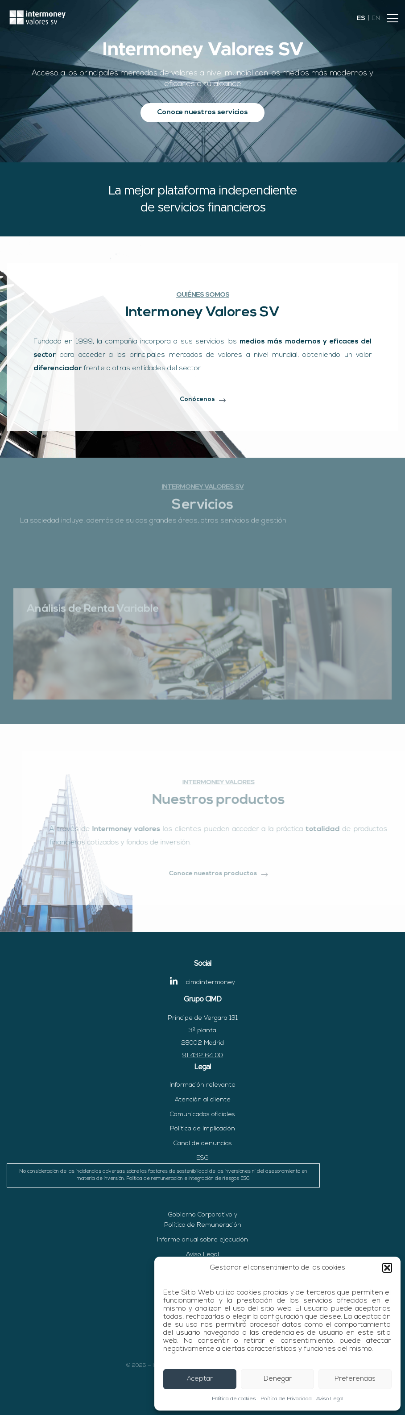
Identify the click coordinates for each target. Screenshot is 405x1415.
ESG (163, 1171)
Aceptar (200, 1379)
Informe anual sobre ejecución (202, 1240)
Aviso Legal (329, 1399)
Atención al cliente (203, 1099)
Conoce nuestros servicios (202, 112)
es (361, 18)
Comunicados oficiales (202, 1114)
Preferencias (355, 1379)
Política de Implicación (202, 1128)
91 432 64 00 (202, 1055)
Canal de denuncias (203, 1143)
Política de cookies (234, 1399)
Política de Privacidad (286, 1399)
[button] (387, 1267)
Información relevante (202, 1085)
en (376, 18)
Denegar (278, 1379)
